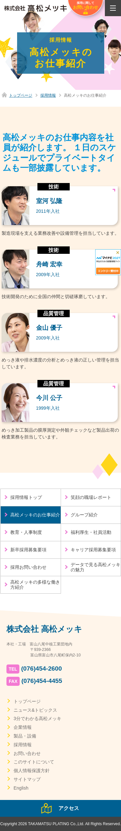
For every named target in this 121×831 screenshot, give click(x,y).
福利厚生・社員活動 (91, 532)
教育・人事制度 (26, 532)
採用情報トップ (26, 497)
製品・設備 (25, 736)
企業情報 (23, 727)
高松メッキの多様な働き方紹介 (35, 584)
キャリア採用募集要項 (93, 549)
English (21, 788)
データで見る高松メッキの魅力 (95, 567)
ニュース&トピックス (35, 710)
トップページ (20, 95)
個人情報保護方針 (32, 770)
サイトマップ (27, 779)
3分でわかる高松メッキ (37, 718)
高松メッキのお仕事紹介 (35, 514)
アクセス (68, 808)
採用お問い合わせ (28, 567)
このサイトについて (34, 761)
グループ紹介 (84, 514)
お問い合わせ (27, 753)
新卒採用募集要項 (28, 549)
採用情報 (48, 95)
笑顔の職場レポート (91, 497)
